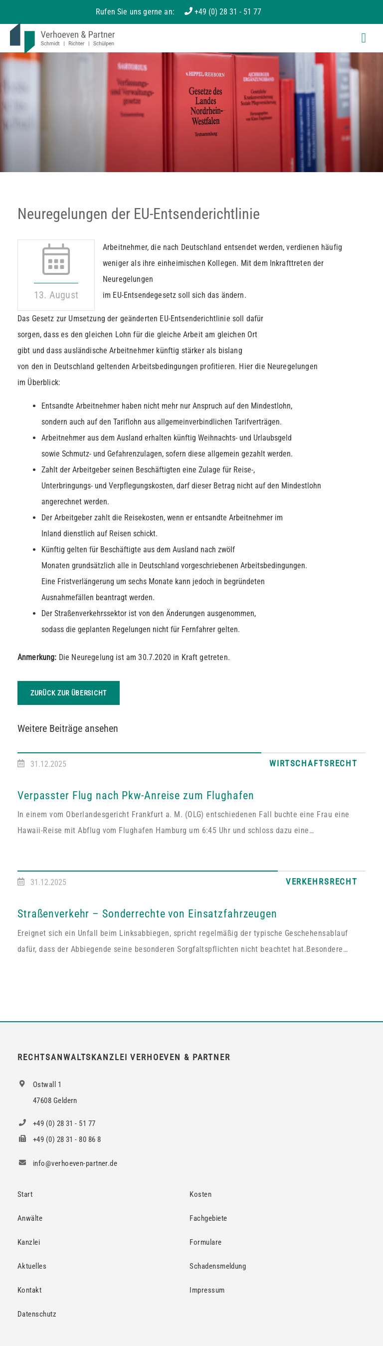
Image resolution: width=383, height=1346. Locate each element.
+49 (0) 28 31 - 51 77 (227, 11)
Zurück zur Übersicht (68, 693)
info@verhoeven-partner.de (67, 1163)
